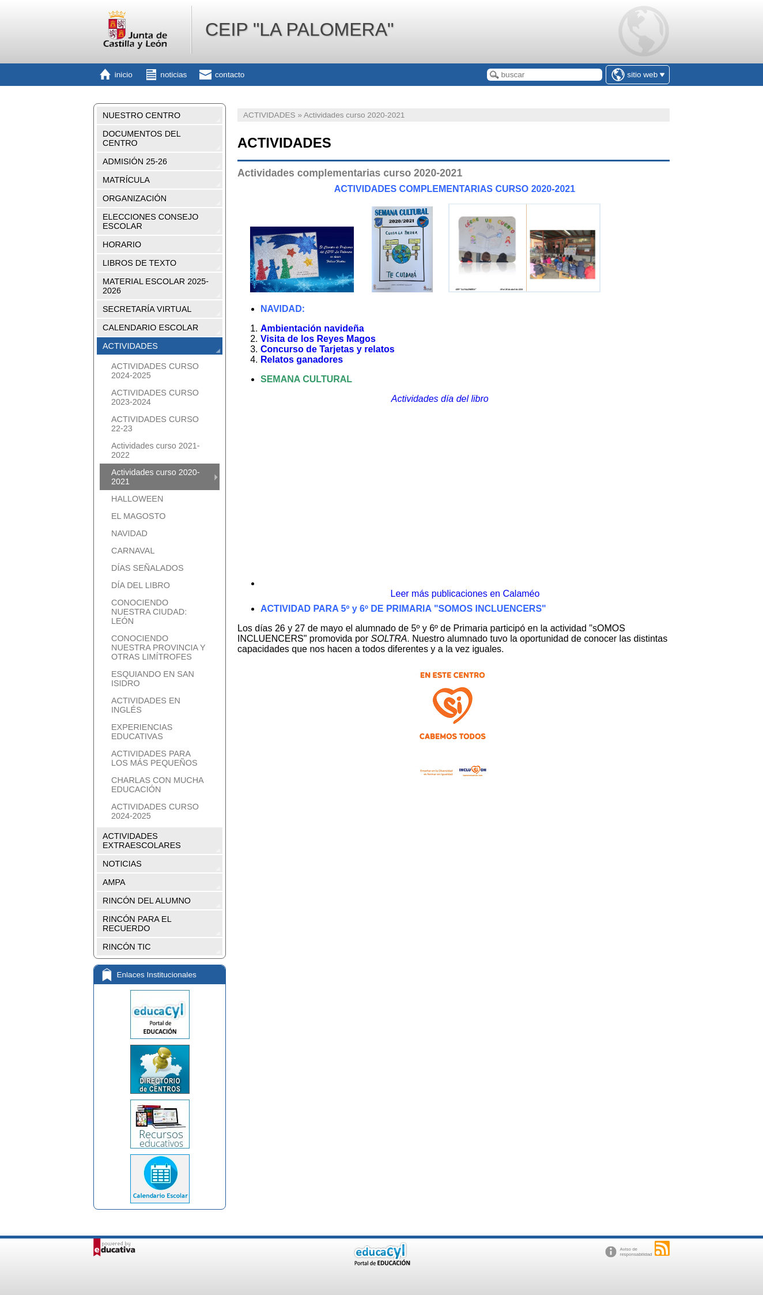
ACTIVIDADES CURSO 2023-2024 (155, 397)
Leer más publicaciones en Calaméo (465, 593)
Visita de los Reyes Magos (318, 339)
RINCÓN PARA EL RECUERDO (137, 923)
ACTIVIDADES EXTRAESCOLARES (142, 840)
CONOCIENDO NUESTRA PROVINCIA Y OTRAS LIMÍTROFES (158, 647)
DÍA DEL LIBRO (140, 585)
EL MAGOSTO (138, 516)
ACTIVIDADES (130, 346)
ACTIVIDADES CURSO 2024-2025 (155, 371)
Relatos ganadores (301, 359)
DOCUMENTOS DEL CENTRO (142, 138)
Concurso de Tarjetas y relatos (327, 349)
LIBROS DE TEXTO (139, 263)
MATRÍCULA (126, 180)
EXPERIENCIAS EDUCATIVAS (141, 731)
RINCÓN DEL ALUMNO (147, 900)
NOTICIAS (122, 863)
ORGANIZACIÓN (135, 198)
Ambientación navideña (312, 328)
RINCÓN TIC (127, 946)
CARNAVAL (132, 550)
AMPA (114, 882)
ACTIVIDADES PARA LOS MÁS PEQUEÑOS (154, 758)
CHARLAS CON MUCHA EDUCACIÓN (157, 785)
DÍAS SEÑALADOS (147, 568)
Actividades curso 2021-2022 (155, 450)
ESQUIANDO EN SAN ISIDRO (152, 678)
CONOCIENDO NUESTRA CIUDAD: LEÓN (149, 612)
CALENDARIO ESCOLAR (150, 327)
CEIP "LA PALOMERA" (299, 29)
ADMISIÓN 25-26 (135, 161)
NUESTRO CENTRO (141, 115)
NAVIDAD (129, 533)
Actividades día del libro (440, 399)
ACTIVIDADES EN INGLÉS (145, 705)
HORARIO (122, 244)
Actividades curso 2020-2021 (155, 477)
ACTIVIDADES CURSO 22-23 (155, 424)
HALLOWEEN (137, 498)
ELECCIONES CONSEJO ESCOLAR (150, 221)
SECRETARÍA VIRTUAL (147, 309)
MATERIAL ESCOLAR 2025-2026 (156, 286)
